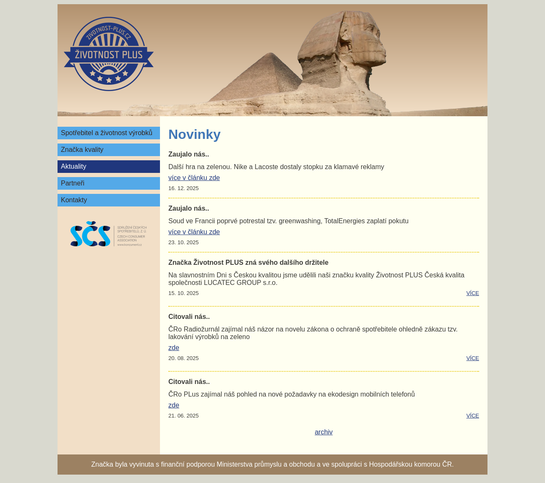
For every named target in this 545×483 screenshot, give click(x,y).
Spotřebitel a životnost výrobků (106, 132)
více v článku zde (194, 177)
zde (173, 347)
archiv (324, 432)
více (472, 293)
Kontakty (74, 200)
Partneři (72, 183)
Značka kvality (82, 149)
